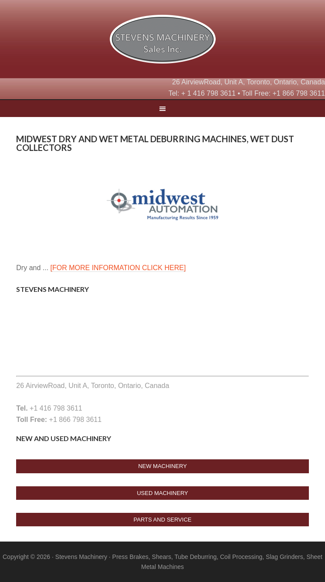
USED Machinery (162, 493)
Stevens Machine (162, 41)
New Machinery (162, 466)
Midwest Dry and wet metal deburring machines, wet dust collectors (155, 143)
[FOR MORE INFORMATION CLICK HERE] (118, 267)
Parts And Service (163, 519)
